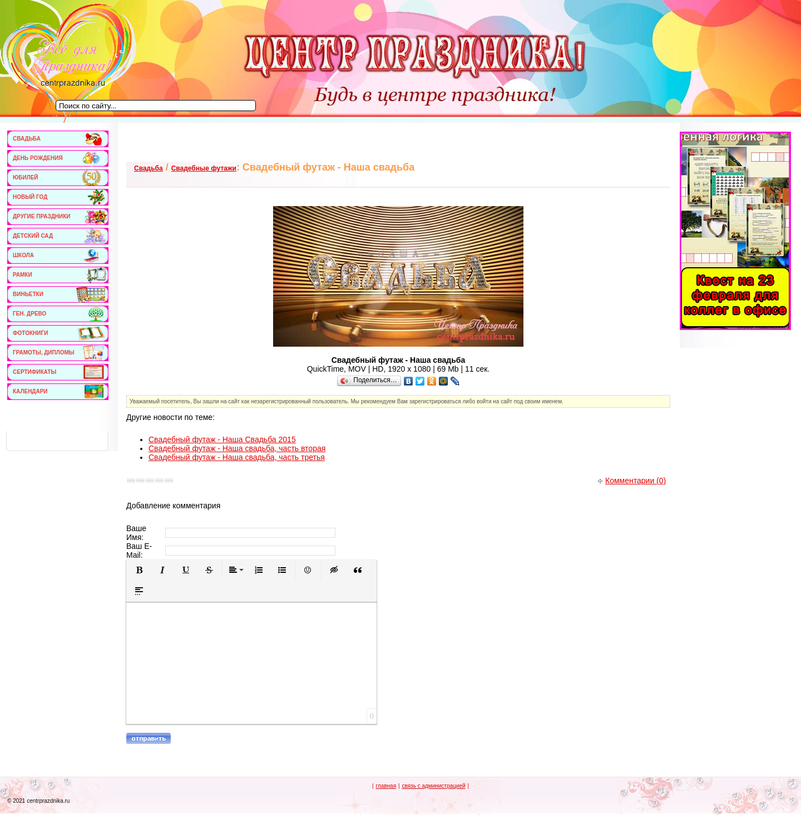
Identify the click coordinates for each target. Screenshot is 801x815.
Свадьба (148, 168)
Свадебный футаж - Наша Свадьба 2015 (222, 439)
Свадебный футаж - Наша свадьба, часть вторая (237, 448)
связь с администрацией (433, 786)
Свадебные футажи (203, 168)
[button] (139, 570)
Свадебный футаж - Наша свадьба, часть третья (237, 457)
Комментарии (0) (632, 480)
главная (385, 786)
